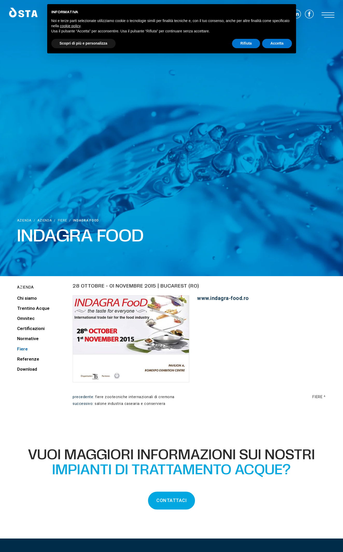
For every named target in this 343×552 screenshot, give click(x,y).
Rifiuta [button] (246, 43)
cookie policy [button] (70, 26)
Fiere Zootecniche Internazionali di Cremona (134, 397)
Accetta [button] (277, 43)
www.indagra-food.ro (223, 298)
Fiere (62, 220)
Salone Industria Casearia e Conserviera (130, 403)
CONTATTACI (171, 500)
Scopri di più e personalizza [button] (83, 43)
